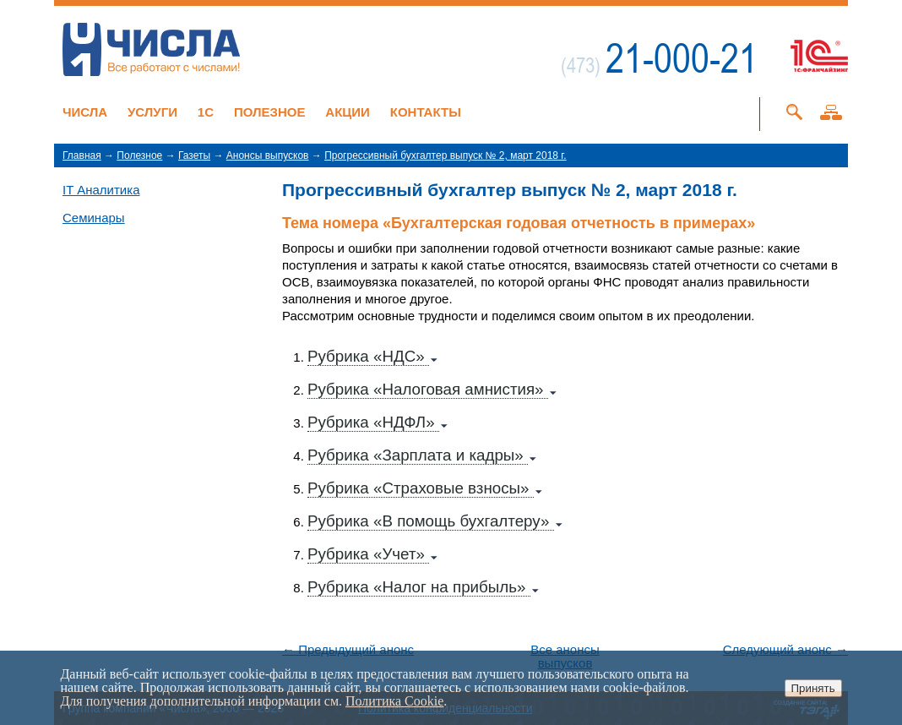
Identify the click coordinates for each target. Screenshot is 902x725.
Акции (347, 112)
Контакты (425, 112)
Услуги (152, 112)
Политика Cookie (394, 701)
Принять (813, 688)
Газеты (194, 155)
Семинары (93, 217)
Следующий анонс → (785, 650)
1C (206, 112)
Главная (81, 155)
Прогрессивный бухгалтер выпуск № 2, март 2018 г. (445, 155)
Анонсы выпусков (267, 155)
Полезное (270, 112)
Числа (84, 112)
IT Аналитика (100, 190)
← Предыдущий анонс (348, 650)
